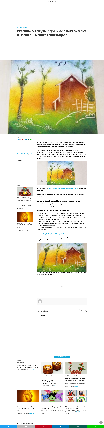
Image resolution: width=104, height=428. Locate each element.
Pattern (20, 155)
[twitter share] (18, 139)
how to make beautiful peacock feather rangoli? (63, 188)
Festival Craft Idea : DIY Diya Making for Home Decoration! (24, 198)
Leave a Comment (61, 356)
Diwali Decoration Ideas (27, 24)
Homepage (19, 24)
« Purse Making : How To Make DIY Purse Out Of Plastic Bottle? (47, 310)
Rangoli (26, 155)
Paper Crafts (77, 375)
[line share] (31, 139)
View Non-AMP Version (28, 423)
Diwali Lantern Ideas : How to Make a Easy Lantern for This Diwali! (24, 225)
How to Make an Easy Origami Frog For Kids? (51, 408)
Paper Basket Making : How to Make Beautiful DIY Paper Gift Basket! (75, 380)
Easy (18, 153)
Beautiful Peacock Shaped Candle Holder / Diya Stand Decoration (24, 207)
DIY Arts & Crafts (45, 377)
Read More (34, 369)
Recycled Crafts (20, 362)
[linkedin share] (26, 139)
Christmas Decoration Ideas (47, 375)
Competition (20, 152)
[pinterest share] (23, 139)
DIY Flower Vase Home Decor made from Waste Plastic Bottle (27, 366)
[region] (52, 11)
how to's (23, 153)
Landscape (29, 153)
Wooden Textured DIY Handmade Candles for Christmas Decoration (49, 381)
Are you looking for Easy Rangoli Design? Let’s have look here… (55, 234)
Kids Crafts (43, 403)
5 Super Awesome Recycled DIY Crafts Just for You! (75, 408)
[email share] (20, 139)
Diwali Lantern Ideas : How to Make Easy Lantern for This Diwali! (26, 408)
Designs (27, 152)
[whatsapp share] (28, 139)
